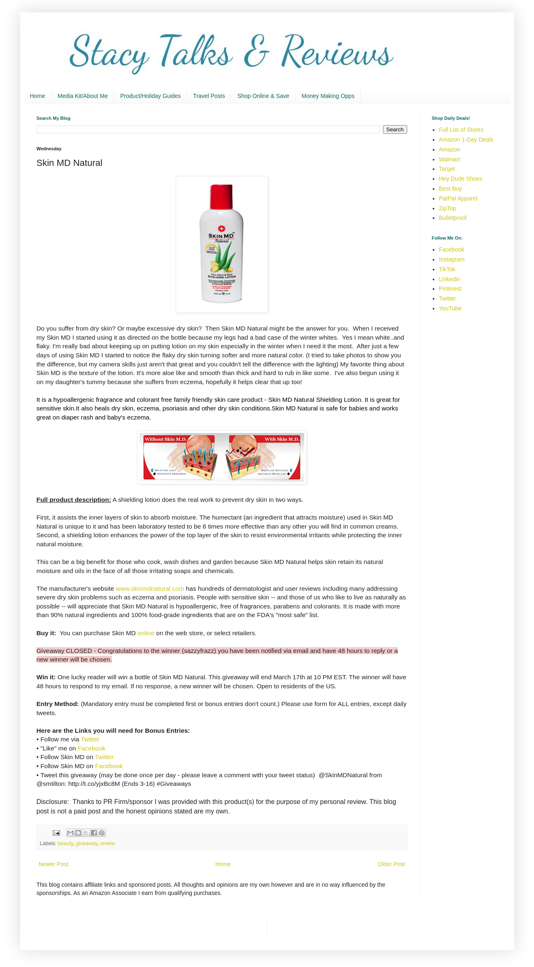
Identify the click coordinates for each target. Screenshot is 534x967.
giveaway (87, 843)
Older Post (391, 864)
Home (37, 96)
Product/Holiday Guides (150, 96)
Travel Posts (209, 96)
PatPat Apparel (458, 198)
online (146, 632)
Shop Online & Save (263, 96)
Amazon (449, 149)
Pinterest (450, 288)
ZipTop (447, 208)
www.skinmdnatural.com (150, 588)
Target (447, 168)
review (107, 843)
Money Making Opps (327, 96)
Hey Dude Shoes (461, 178)
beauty (65, 843)
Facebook (92, 748)
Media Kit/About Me (83, 96)
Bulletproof (452, 217)
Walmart (449, 159)
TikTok (447, 269)
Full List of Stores (461, 129)
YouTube (450, 308)
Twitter (90, 739)
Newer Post (53, 864)
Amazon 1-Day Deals (466, 139)
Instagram (451, 259)
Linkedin (449, 279)
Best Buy (450, 188)
